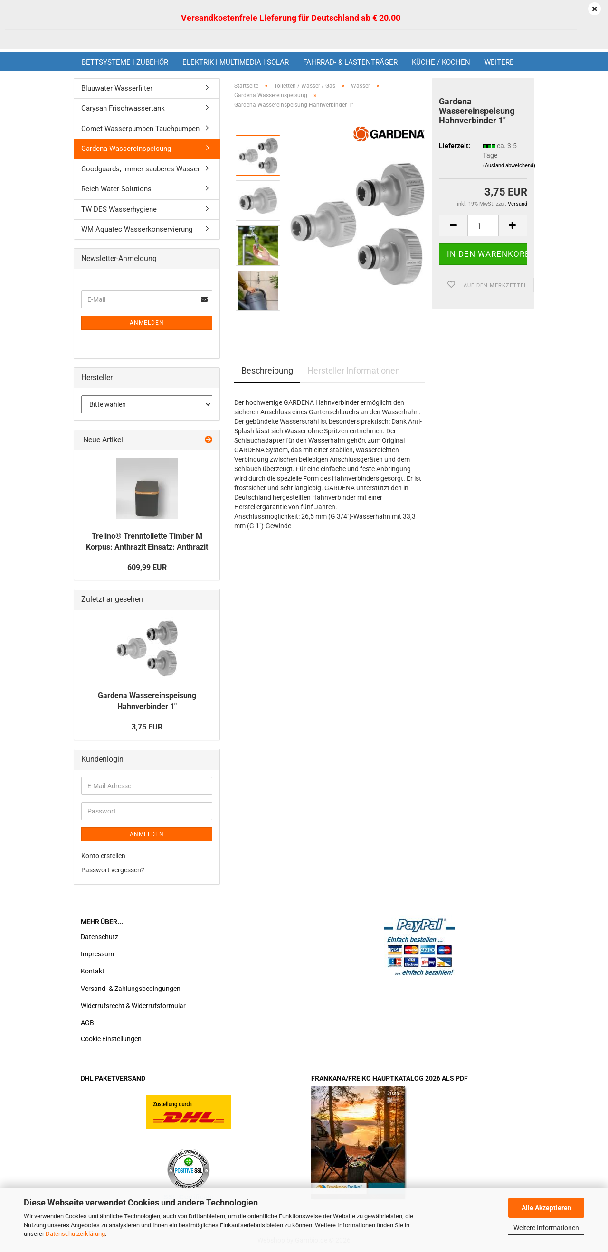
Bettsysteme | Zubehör (125, 62)
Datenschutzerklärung (75, 1233)
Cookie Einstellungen (111, 1039)
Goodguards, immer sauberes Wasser (140, 169)
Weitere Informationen (546, 1228)
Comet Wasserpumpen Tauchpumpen (140, 128)
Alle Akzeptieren (546, 1208)
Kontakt (92, 971)
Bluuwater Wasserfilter (116, 88)
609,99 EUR (147, 567)
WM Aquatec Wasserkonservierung (136, 229)
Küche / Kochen (441, 62)
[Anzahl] (483, 225)
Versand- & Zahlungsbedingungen (130, 988)
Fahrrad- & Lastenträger (350, 62)
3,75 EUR (147, 726)
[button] (453, 225)
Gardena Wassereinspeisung (126, 148)
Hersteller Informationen (353, 370)
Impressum (97, 954)
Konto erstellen (103, 856)
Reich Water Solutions (116, 189)
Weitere (499, 62)
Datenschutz (99, 937)
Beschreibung (267, 370)
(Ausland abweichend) (509, 165)
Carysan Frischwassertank (123, 108)
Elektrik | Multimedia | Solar (235, 62)
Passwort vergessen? (112, 870)
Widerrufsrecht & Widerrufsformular (133, 1005)
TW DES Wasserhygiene (119, 209)
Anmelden (147, 322)
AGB (87, 1023)
